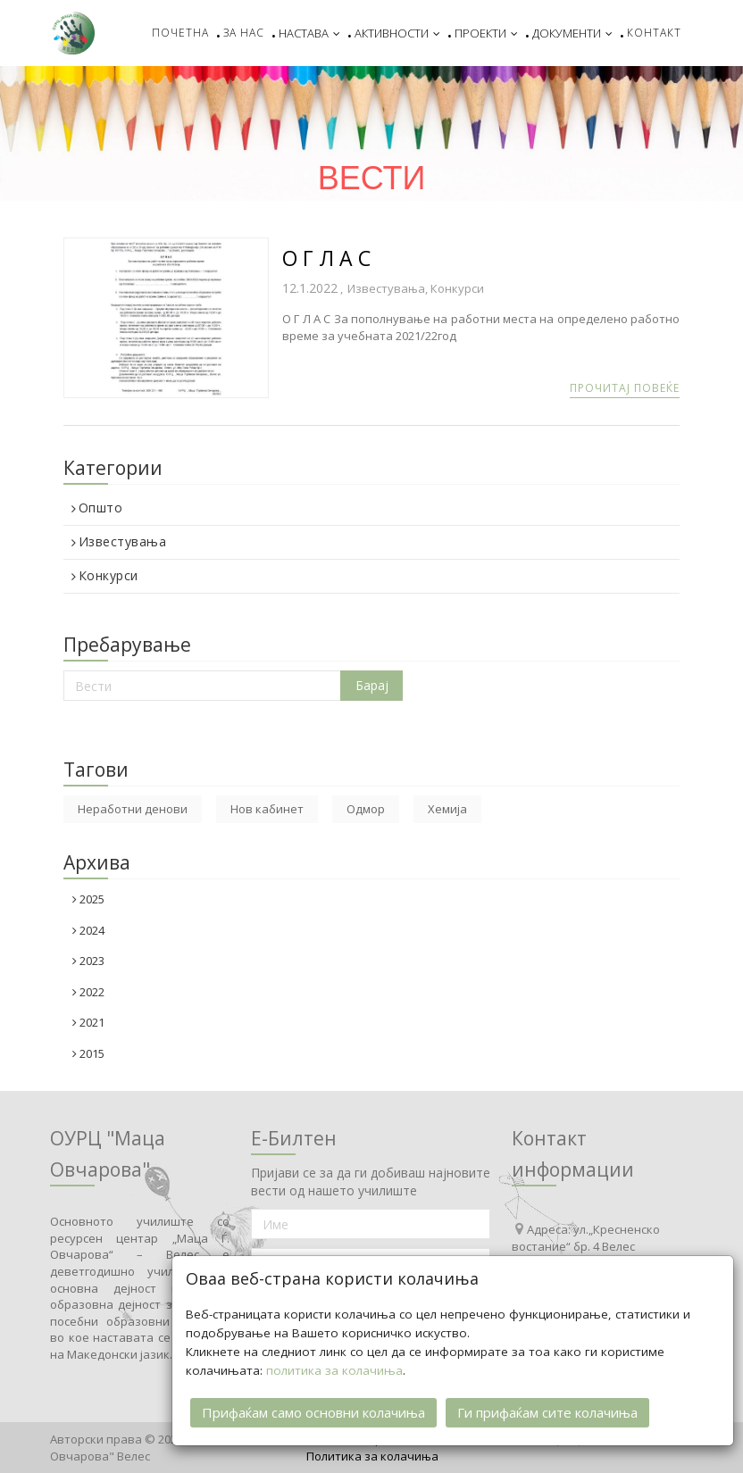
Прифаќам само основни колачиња (313, 1410)
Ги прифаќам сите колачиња (547, 1410)
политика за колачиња (334, 1369)
